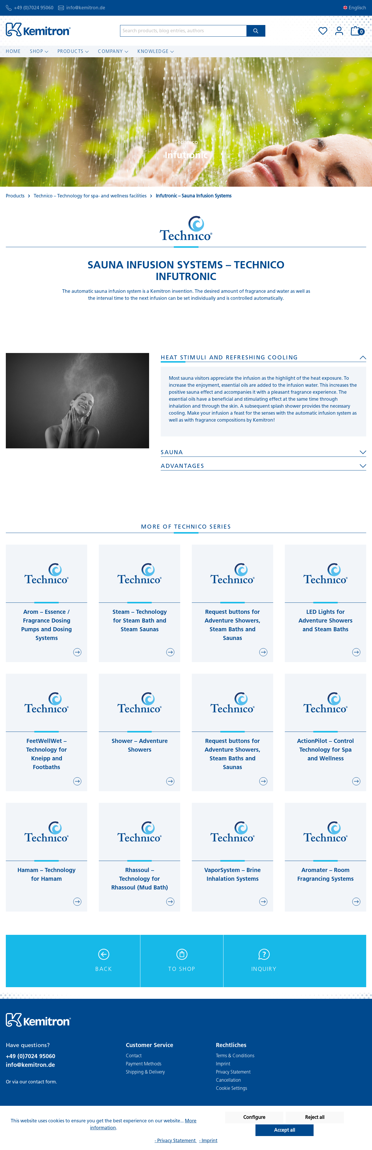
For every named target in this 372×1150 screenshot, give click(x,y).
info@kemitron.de (85, 7)
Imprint (223, 1064)
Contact (134, 1055)
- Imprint (208, 1140)
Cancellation (228, 1080)
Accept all (284, 1130)
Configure (254, 1117)
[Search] (255, 31)
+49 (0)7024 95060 (33, 7)
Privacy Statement (233, 1072)
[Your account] (339, 30)
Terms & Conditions (235, 1055)
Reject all (314, 1117)
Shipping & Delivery (145, 1072)
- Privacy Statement (176, 1140)
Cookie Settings (231, 1088)
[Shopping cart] (356, 30)
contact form (42, 1082)
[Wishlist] (323, 30)
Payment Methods (143, 1064)
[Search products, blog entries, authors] (183, 31)
